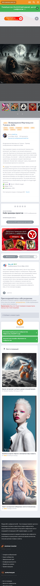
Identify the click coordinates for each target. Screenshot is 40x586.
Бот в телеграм (7, 581)
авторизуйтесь (20, 302)
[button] (18, 114)
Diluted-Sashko (8, 391)
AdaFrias (14, 134)
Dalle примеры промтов (13, 213)
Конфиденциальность (9, 562)
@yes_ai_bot (28, 531)
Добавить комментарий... (11, 315)
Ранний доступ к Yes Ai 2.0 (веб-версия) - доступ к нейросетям (19, 8)
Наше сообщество (8, 557)
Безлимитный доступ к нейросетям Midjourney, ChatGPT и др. (15, 332)
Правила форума (8, 566)
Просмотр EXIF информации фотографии (20, 222)
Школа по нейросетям (9, 583)
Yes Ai (27, 192)
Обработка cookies (8, 564)
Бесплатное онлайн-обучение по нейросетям (14, 339)
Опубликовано (18, 266)
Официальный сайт (8, 559)
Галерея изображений (9, 554)
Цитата (9, 293)
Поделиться (10, 256)
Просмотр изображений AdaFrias (18, 138)
